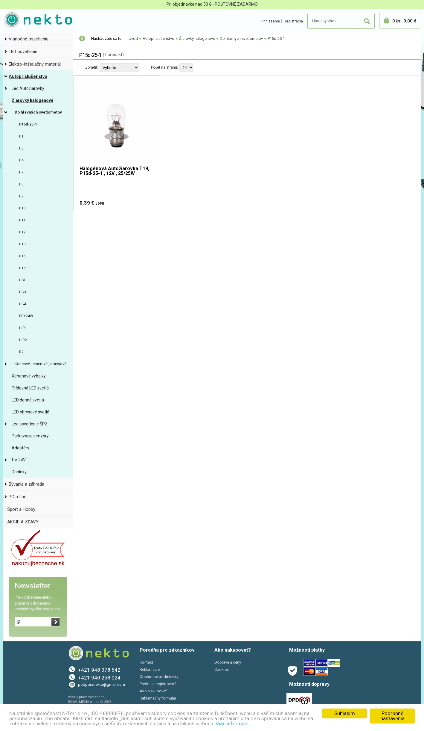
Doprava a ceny (227, 662)
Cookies (221, 669)
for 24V (19, 459)
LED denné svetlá (28, 400)
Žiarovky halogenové (32, 100)
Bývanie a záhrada (26, 484)
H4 (21, 160)
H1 (21, 136)
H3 (21, 148)
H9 (21, 196)
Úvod (133, 38)
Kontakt (146, 662)
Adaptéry (20, 447)
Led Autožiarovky (28, 88)
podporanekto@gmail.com (101, 684)
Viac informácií (233, 724)
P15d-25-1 (28, 124)
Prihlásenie (270, 21)
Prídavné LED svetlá (30, 388)
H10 (22, 208)
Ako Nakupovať (153, 691)
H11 (22, 220)
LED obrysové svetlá (30, 412)
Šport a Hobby (21, 509)
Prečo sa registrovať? (158, 684)
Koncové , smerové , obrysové (40, 364)
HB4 (22, 304)
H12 (22, 232)
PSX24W (26, 316)
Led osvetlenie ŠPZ (30, 424)
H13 (22, 244)
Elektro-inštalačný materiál (35, 64)
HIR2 (23, 340)
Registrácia (293, 21)
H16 (22, 268)
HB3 (22, 292)
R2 (21, 352)
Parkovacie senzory (30, 436)
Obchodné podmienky (159, 676)
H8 (21, 184)
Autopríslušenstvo (28, 76)
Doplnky (19, 471)
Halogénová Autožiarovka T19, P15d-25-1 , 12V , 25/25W (114, 171)
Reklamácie (150, 669)
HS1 (22, 280)
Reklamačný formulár (158, 698)
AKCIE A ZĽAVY (23, 522)
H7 (21, 172)
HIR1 (23, 328)
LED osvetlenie (23, 51)
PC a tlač (17, 496)
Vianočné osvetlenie (28, 39)
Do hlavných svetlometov (38, 112)
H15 (22, 256)
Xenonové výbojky (29, 376)
